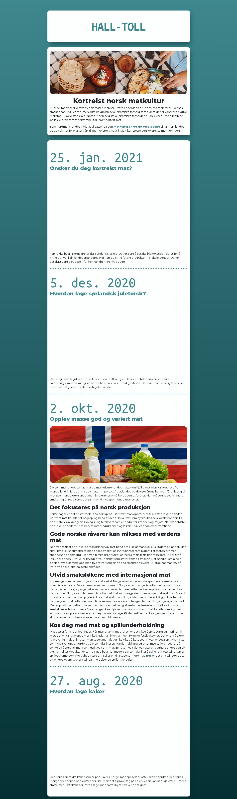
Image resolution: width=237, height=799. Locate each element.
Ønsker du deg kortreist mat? (91, 168)
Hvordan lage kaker (77, 691)
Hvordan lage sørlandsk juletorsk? (98, 293)
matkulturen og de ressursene (137, 126)
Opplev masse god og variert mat (96, 419)
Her (148, 655)
